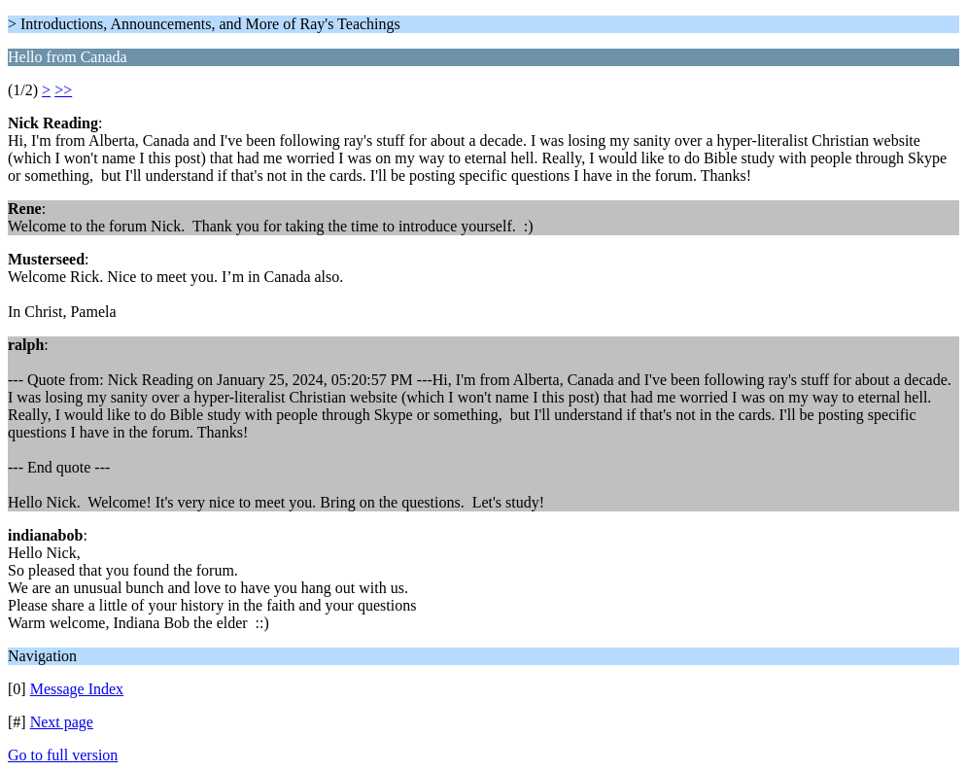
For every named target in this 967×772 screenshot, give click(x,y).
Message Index (76, 689)
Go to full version (63, 755)
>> (63, 90)
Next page (61, 722)
